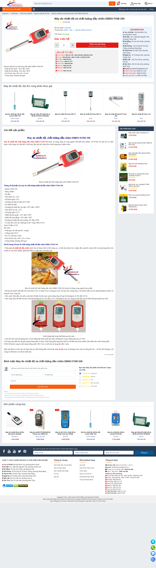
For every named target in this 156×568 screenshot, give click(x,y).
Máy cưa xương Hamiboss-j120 (139, 195)
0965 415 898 (142, 75)
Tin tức (56, 474)
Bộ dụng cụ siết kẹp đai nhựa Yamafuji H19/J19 (138, 174)
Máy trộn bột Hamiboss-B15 (137, 164)
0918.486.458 (66, 57)
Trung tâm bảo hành (86, 479)
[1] (80, 386)
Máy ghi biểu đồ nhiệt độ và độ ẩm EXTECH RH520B (40, 115)
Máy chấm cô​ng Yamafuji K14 (138, 133)
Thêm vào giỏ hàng (97, 45)
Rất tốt (87, 376)
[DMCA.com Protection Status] (20, 485)
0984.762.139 (67, 68)
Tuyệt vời (88, 373)
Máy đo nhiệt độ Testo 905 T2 (90, 114)
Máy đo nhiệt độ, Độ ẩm (83, 30)
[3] (80, 380)
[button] (149, 3)
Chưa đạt (88, 386)
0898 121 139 (141, 71)
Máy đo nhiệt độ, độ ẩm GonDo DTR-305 (116, 433)
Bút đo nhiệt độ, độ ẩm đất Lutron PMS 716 (14, 115)
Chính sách (83, 471)
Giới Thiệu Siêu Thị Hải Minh (63, 465)
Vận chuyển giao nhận (61, 471)
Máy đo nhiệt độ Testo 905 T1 (65, 114)
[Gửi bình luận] (43, 387)
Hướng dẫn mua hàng (87, 477)
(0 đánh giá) (62, 22)
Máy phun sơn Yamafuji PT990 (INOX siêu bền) (138, 185)
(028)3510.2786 (88, 55)
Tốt (86, 380)
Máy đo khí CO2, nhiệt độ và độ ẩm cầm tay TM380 (65, 433)
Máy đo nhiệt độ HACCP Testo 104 (116, 115)
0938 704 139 (117, 489)
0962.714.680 (75, 57)
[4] (80, 376)
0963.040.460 (69, 63)
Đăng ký (144, 453)
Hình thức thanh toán (87, 468)
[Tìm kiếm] (112, 3)
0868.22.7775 (68, 61)
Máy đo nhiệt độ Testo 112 (141, 114)
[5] (80, 373)
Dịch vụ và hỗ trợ (86, 474)
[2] (80, 383)
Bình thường (89, 383)
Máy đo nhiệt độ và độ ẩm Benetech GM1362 (15, 433)
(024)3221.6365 (85, 57)
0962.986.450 (67, 59)
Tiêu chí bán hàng (60, 468)
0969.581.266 (67, 65)
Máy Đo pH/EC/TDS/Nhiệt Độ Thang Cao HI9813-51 (40, 433)
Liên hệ (56, 477)
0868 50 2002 (142, 73)
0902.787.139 (69, 55)
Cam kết (82, 465)
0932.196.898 (78, 55)
